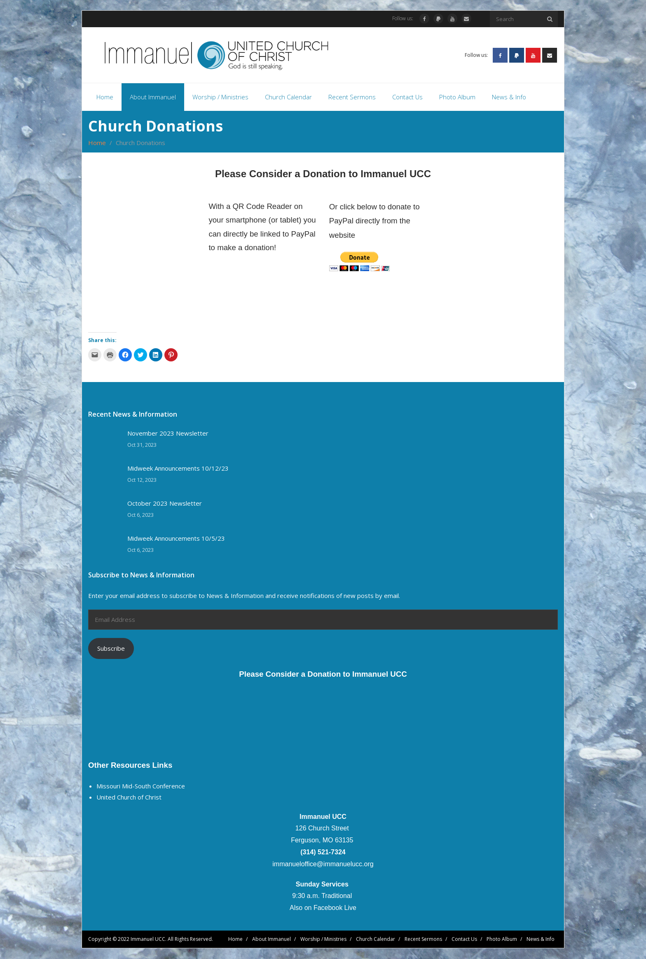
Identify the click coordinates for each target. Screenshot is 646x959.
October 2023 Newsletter (164, 504)
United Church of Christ (129, 797)
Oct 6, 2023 (140, 515)
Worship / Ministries (323, 939)
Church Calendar (375, 939)
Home (97, 143)
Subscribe (111, 649)
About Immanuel (271, 939)
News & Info (541, 939)
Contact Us (464, 939)
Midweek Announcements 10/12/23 (178, 469)
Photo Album (502, 939)
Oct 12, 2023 (142, 480)
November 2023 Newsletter (167, 434)
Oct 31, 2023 (142, 445)
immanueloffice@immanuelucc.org (322, 864)
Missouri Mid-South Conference (140, 786)
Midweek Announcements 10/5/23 (176, 539)
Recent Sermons (423, 939)
